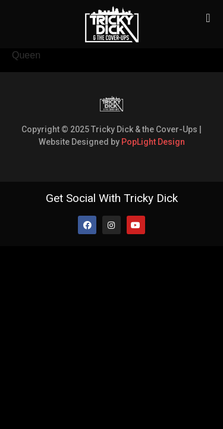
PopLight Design (153, 142)
